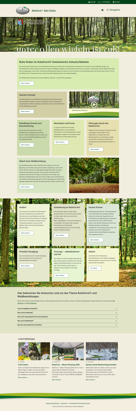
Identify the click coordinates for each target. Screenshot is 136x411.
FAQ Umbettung (31, 303)
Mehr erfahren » (23, 377)
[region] (68, 34)
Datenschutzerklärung (52, 403)
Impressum (64, 403)
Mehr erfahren (25, 83)
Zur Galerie (93, 268)
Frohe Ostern (23, 365)
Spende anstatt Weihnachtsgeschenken (101, 365)
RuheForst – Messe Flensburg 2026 (66, 365)
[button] (2, 34)
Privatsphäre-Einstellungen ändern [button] (79, 403)
